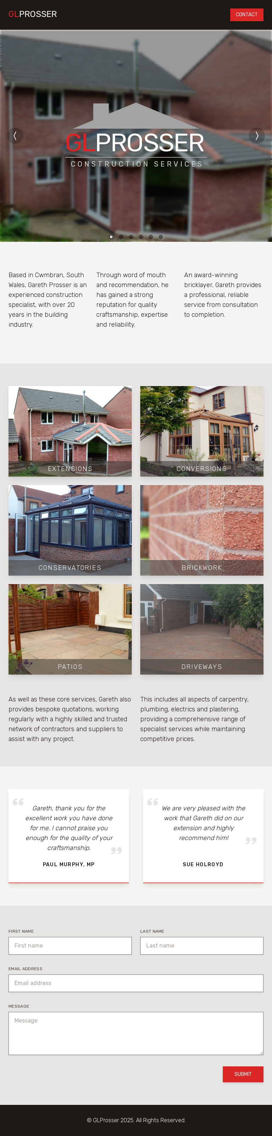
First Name (21, 931)
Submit (243, 1074)
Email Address (25, 968)
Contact (247, 15)
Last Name (152, 931)
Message (18, 1006)
